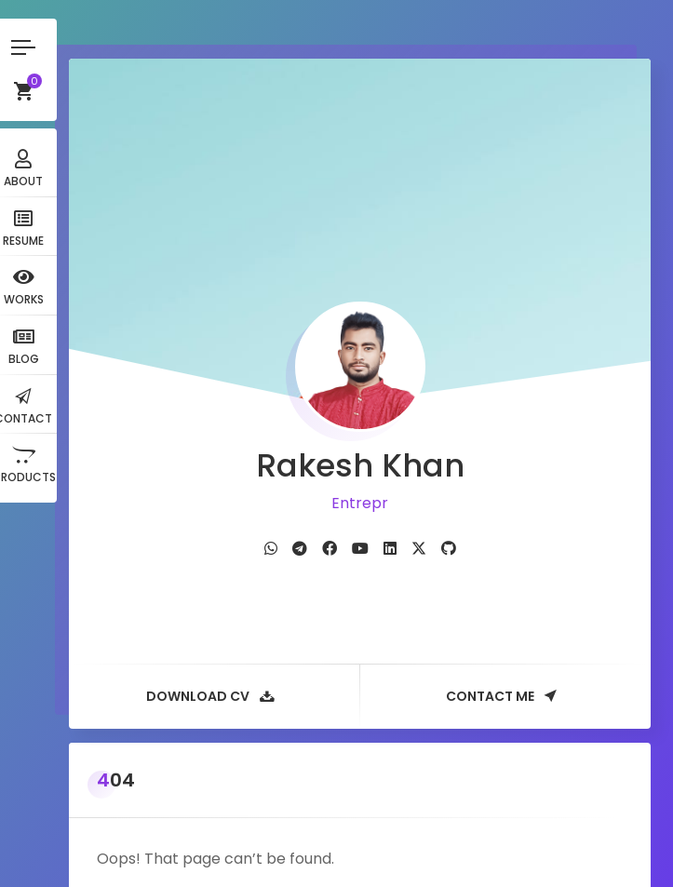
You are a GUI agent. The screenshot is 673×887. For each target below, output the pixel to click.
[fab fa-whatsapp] (286, 508)
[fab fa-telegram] (315, 508)
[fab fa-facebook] (345, 508)
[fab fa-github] (464, 508)
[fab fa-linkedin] (405, 508)
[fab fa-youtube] (376, 508)
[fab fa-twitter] (434, 508)
